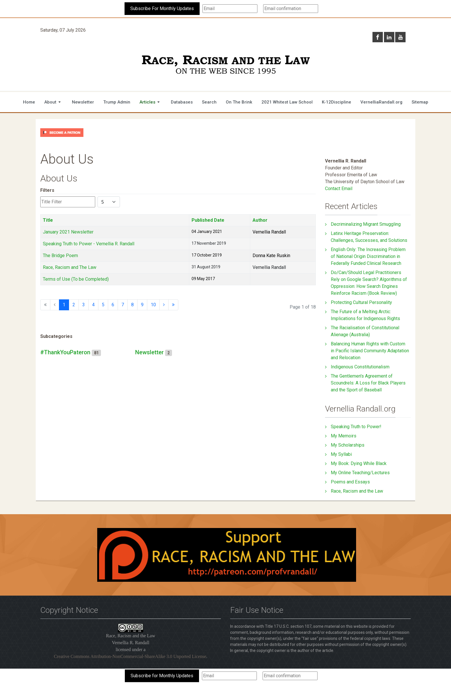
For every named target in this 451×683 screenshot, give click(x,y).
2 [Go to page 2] (73, 304)
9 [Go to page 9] (142, 304)
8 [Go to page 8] (132, 304)
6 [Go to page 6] (113, 304)
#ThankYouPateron (65, 352)
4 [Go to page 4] (93, 304)
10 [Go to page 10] (153, 304)
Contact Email (338, 188)
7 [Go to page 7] (122, 304)
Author (260, 220)
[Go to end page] (173, 304)
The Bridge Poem (60, 255)
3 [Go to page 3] (83, 304)
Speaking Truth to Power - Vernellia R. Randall (88, 243)
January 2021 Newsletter (68, 232)
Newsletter (149, 352)
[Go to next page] (164, 304)
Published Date (208, 220)
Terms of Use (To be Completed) (76, 279)
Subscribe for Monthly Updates (162, 675)
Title (48, 220)
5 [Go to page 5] (103, 304)
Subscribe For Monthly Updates (162, 8)
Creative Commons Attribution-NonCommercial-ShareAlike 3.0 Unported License (130, 656)
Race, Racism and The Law (69, 267)
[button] (53, 102)
